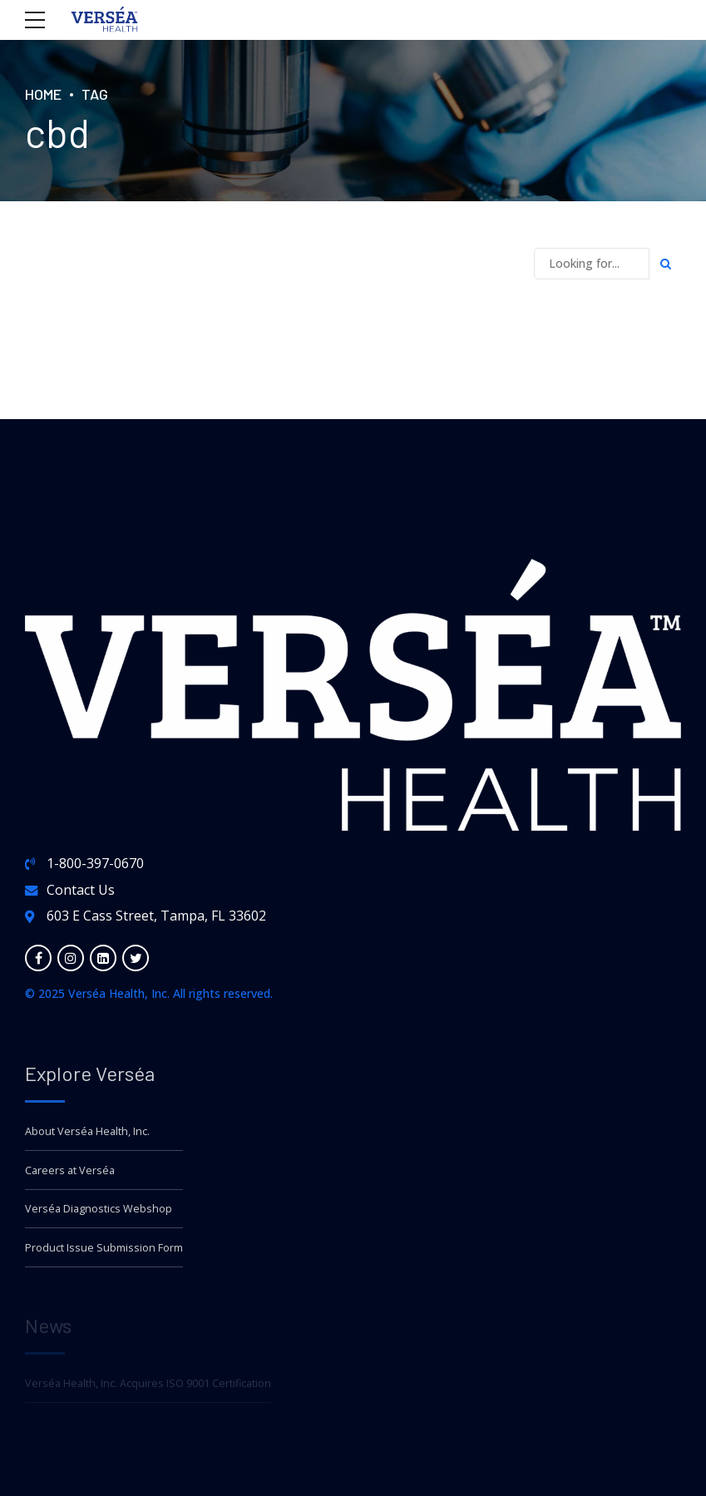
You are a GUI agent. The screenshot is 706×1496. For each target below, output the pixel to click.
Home (43, 94)
